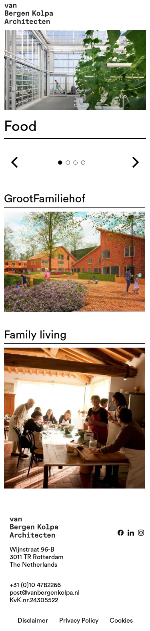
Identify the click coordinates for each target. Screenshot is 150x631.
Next (126, 159)
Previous (24, 159)
